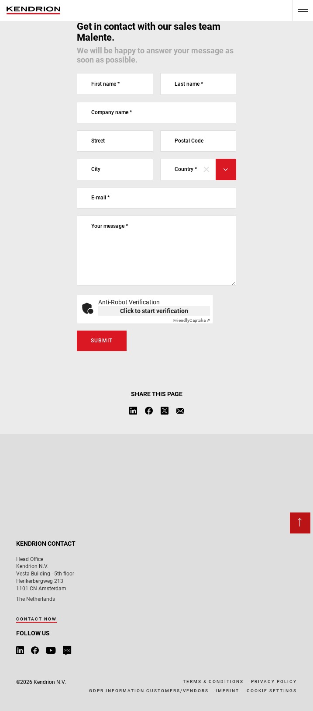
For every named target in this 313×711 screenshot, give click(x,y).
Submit (102, 341)
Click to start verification (154, 310)
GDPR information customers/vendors (149, 690)
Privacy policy (274, 681)
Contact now (36, 619)
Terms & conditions (213, 681)
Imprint (227, 690)
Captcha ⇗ (191, 320)
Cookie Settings (272, 690)
